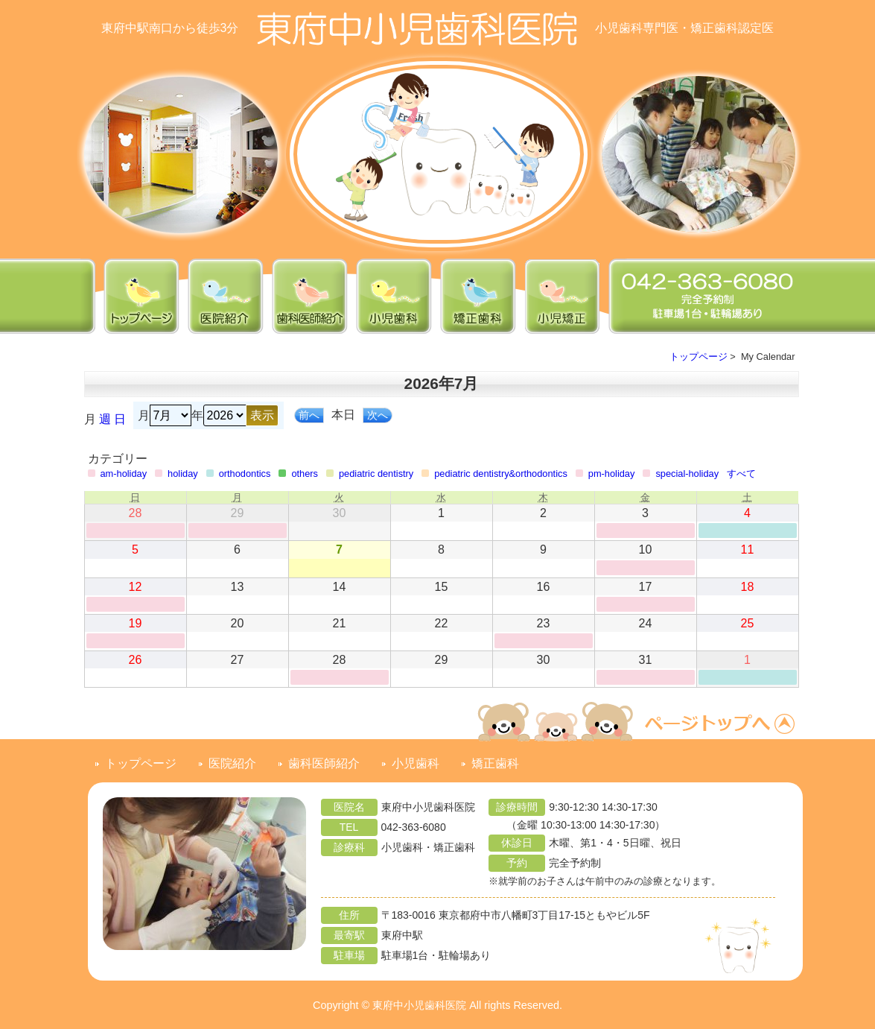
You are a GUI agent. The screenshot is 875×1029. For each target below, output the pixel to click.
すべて (741, 473)
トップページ (698, 356)
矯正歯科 (495, 763)
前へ (309, 415)
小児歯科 (415, 763)
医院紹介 (232, 763)
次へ (377, 415)
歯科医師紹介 (324, 763)
